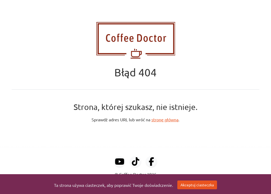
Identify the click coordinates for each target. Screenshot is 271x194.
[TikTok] (135, 161)
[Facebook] (151, 161)
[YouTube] (119, 161)
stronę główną (164, 119)
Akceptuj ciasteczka (197, 184)
